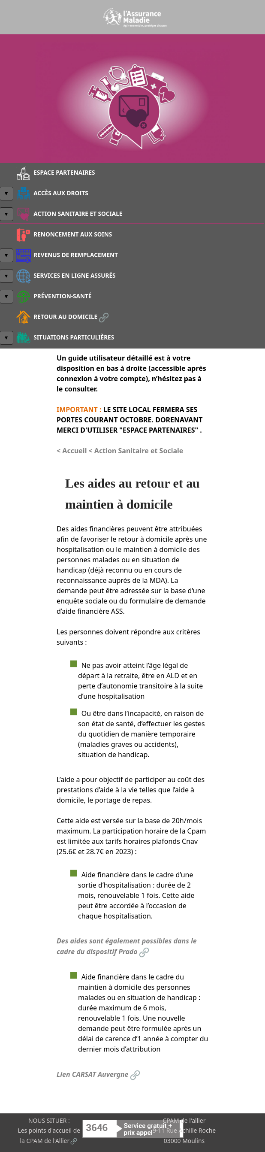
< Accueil (73, 450)
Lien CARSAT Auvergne (99, 1074)
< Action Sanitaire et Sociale (136, 450)
